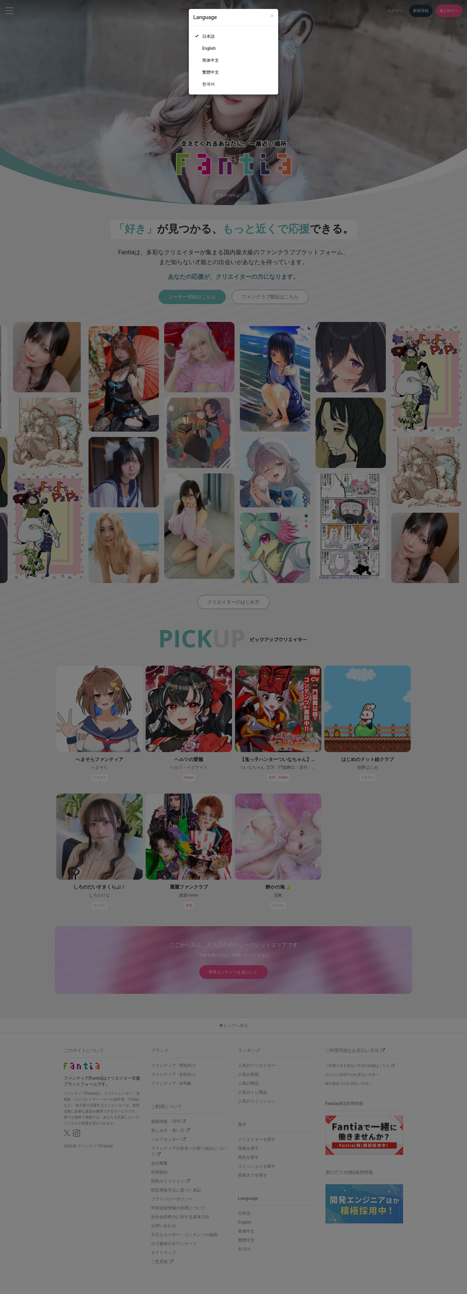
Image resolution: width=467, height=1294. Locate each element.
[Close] (272, 16)
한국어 (208, 84)
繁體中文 (210, 72)
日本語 (208, 36)
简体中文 (210, 60)
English (209, 48)
